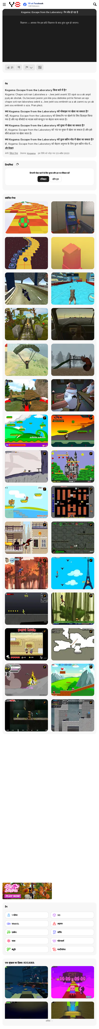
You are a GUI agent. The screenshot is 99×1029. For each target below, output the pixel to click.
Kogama (31, 153)
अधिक (50, 1021)
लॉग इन (55, 179)
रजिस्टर (43, 179)
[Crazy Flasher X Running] (26, 609)
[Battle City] (72, 502)
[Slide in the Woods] (72, 360)
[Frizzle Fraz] (72, 680)
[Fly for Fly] (72, 395)
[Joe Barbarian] (72, 431)
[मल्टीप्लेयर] (72, 949)
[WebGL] (27, 923)
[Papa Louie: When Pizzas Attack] (26, 644)
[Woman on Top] (72, 573)
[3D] (72, 915)
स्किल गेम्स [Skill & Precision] (14, 153)
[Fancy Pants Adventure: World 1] (26, 466)
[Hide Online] (72, 217)
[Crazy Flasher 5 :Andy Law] (26, 715)
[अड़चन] (72, 923)
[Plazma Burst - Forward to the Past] (72, 715)
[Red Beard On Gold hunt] (26, 502)
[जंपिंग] (72, 932)
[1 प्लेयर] (27, 915)
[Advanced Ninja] (72, 644)
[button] (9, 148)
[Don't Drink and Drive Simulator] (72, 324)
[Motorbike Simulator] (26, 288)
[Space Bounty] (72, 538)
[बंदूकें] (27, 949)
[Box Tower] (72, 253)
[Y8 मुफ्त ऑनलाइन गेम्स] (14, 4)
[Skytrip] (26, 217)
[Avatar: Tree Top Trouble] (26, 573)
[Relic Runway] (26, 324)
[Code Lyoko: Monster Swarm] (72, 609)
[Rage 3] (26, 680)
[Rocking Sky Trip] (26, 253)
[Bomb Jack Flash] (72, 466)
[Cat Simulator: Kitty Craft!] (72, 288)
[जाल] (27, 941)
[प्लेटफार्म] (72, 941)
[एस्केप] (27, 932)
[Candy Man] (26, 431)
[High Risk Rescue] (26, 538)
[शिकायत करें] (29, 67)
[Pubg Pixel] (26, 360)
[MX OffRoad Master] (26, 395)
